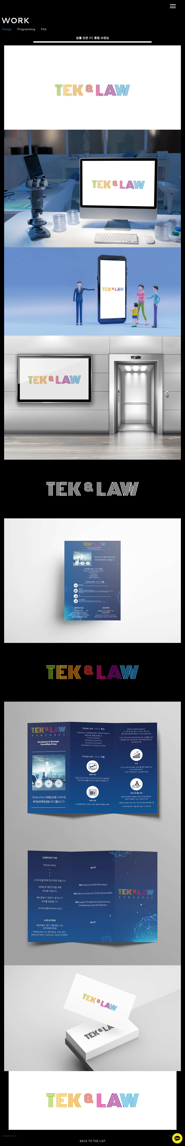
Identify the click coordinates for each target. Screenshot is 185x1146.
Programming (27, 29)
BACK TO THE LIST (92, 1141)
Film (45, 29)
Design (6, 29)
